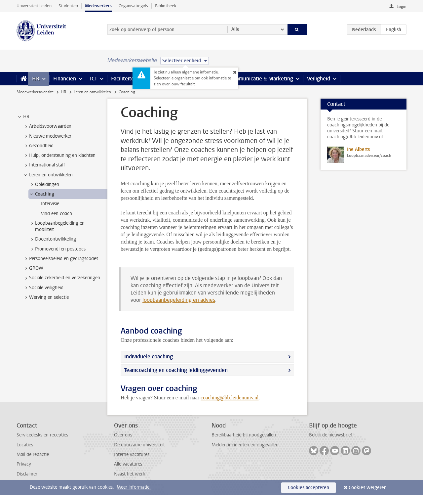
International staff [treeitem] (44, 165)
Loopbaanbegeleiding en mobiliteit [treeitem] (57, 226)
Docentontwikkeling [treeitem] (52, 239)
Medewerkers (98, 6)
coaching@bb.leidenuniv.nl (229, 397)
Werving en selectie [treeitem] (46, 297)
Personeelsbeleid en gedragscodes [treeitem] (60, 258)
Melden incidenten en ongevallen (245, 445)
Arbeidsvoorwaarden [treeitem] (47, 126)
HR (35, 78)
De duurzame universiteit (139, 445)
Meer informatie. (134, 487)
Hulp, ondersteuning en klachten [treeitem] (59, 155)
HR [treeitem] (23, 116)
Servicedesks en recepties (42, 435)
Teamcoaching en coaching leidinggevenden (176, 370)
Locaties (25, 445)
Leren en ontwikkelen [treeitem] (48, 175)
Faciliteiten (124, 78)
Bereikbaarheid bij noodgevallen (244, 435)
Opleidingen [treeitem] (44, 184)
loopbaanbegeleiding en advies (178, 299)
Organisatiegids (133, 6)
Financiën (64, 78)
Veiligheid (318, 78)
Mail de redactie (33, 454)
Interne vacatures (131, 454)
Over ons (123, 435)
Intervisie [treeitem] (50, 204)
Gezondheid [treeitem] (38, 146)
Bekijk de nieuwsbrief (330, 435)
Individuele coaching (148, 356)
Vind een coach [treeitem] (56, 213)
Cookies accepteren (308, 487)
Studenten (68, 6)
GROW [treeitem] (33, 268)
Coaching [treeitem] (41, 194)
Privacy (24, 464)
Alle (235, 29)
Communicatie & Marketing (261, 78)
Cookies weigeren (368, 487)
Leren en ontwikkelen (92, 92)
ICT (93, 78)
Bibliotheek (165, 6)
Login (401, 6)
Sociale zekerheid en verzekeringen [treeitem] (61, 278)
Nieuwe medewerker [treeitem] (47, 136)
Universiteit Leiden (34, 6)
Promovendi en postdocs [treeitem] (57, 249)
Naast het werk (129, 474)
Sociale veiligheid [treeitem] (43, 288)
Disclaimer (27, 474)
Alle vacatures (128, 464)
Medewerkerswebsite (35, 92)
